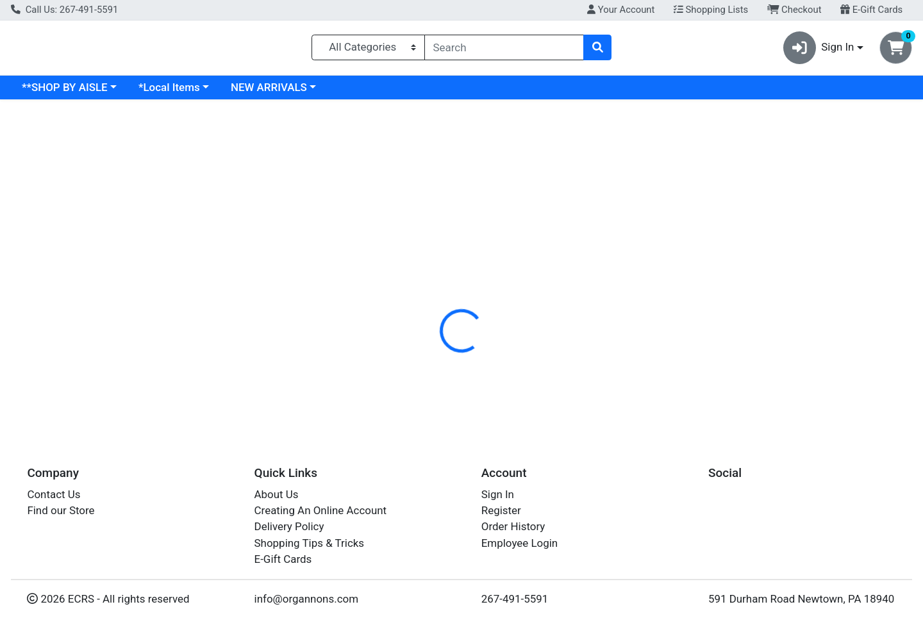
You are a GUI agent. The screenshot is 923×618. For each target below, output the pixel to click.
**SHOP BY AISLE (176, 92)
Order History (513, 526)
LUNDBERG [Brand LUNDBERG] (545, 359)
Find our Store (60, 510)
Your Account (620, 9)
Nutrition (477, 279)
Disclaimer (542, 279)
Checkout (794, 9)
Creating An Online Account (320, 510)
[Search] (504, 50)
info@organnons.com (306, 598)
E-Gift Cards (871, 9)
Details (420, 279)
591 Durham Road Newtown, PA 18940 (801, 598)
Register (501, 510)
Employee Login (519, 543)
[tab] (420, 278)
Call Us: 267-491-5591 (64, 9)
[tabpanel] (653, 357)
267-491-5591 (515, 598)
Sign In (497, 494)
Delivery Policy (289, 526)
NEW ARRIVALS (380, 92)
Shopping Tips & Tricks (309, 543)
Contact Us (53, 494)
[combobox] (504, 50)
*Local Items (280, 92)
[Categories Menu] (368, 50)
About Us (276, 494)
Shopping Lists (711, 9)
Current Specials (62, 92)
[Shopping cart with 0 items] (895, 50)
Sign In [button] (818, 50)
